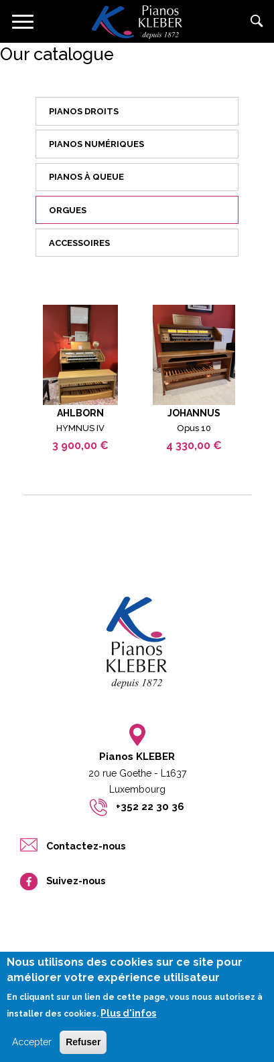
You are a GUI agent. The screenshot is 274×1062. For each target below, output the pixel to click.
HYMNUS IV (80, 428)
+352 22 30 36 (150, 807)
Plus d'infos (128, 1022)
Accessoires (79, 243)
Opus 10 (194, 428)
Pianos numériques (96, 144)
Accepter (32, 1050)
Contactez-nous (85, 845)
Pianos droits (84, 111)
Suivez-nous (75, 880)
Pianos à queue (86, 177)
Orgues (67, 210)
